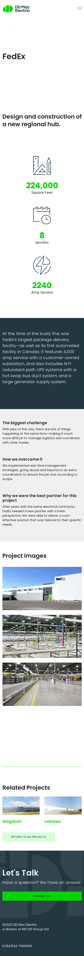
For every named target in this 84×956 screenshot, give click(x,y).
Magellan (12, 821)
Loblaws (52, 821)
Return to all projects (28, 837)
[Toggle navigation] (80, 8)
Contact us (42, 896)
